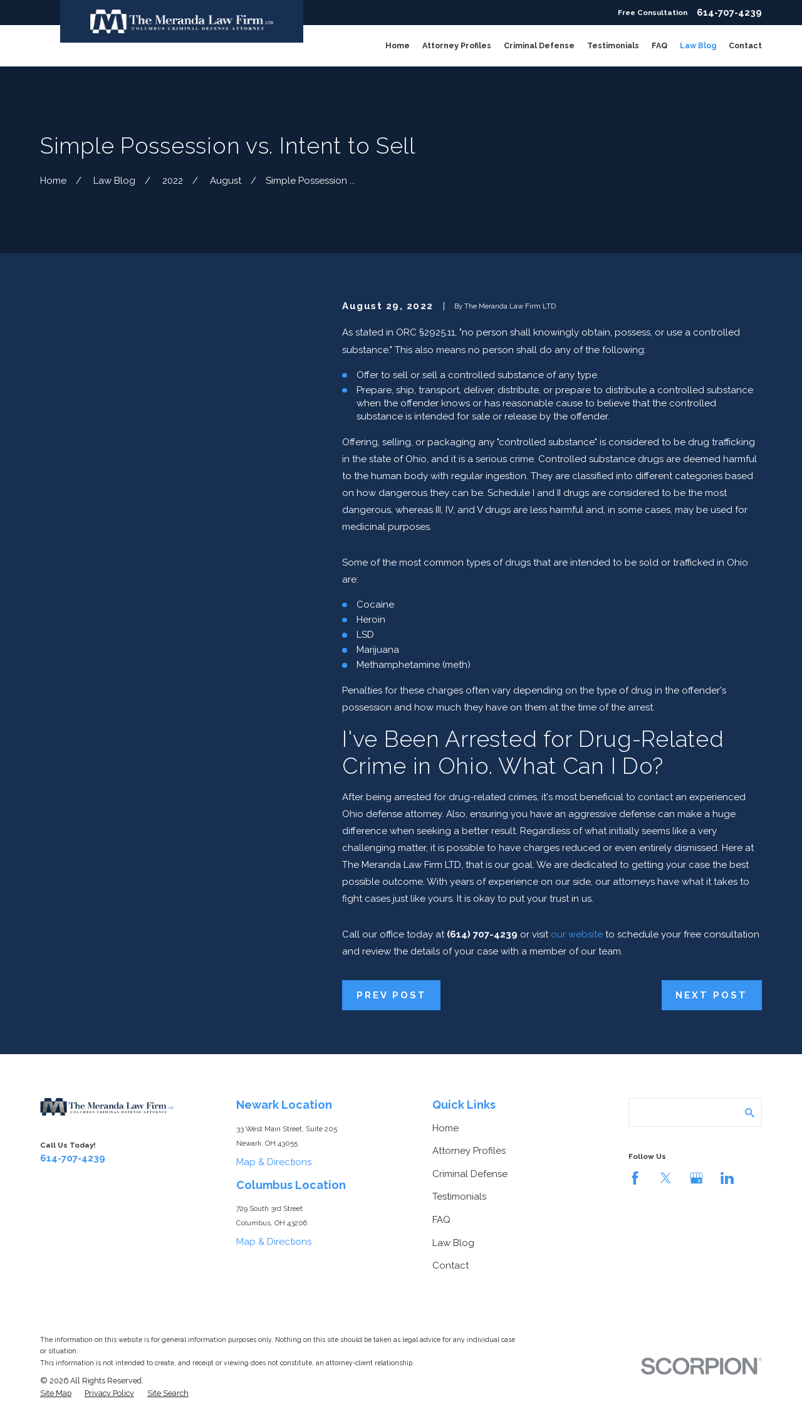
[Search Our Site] (749, 1112)
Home (445, 1128)
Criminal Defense (470, 1174)
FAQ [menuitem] (659, 45)
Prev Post (392, 995)
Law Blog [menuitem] (698, 45)
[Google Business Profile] (696, 1178)
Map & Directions (273, 1162)
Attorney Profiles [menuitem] (456, 45)
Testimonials (459, 1196)
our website (577, 934)
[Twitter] (665, 1178)
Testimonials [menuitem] (613, 45)
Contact (450, 1265)
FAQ (441, 1219)
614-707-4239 (729, 13)
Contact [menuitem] (745, 45)
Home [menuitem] (397, 45)
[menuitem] (55, 1393)
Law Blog (453, 1243)
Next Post (711, 995)
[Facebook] (635, 1178)
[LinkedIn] (727, 1178)
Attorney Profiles (469, 1150)
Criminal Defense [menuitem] (539, 45)
